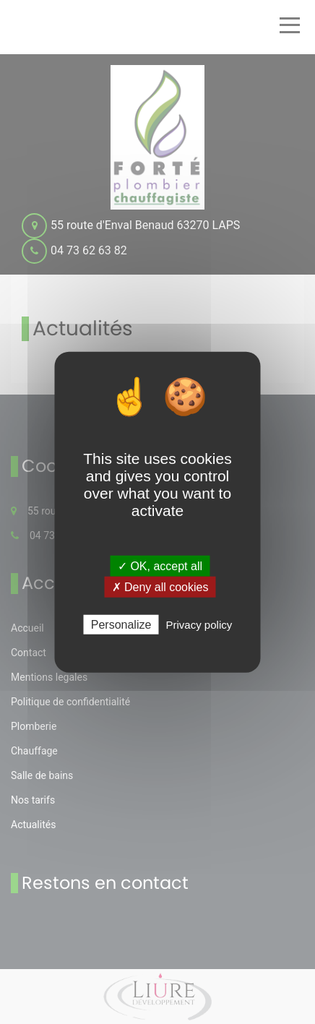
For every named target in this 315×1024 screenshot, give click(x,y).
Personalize (121, 625)
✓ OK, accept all (160, 565)
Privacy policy (199, 625)
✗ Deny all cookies (160, 586)
